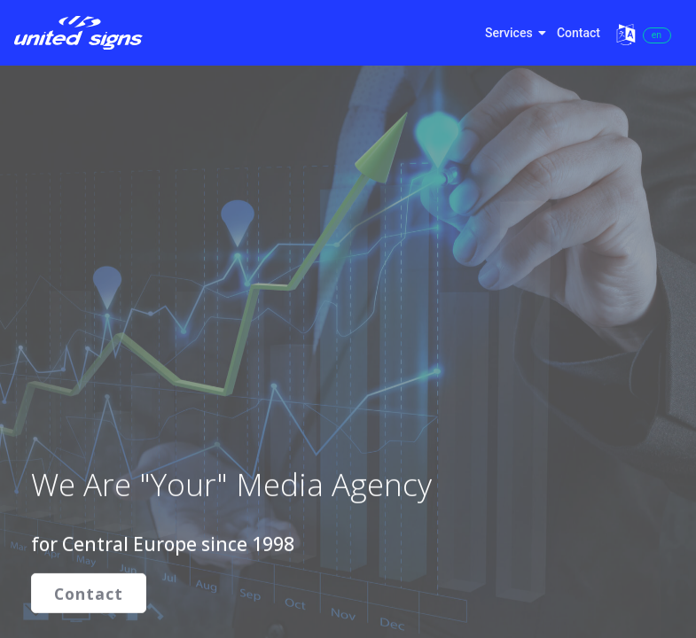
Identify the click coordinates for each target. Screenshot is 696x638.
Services (513, 33)
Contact (578, 33)
